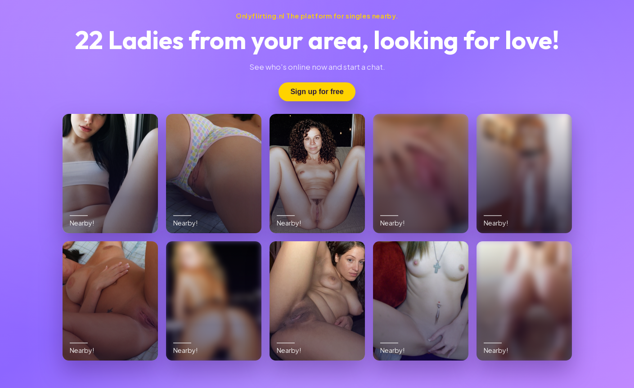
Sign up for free (316, 91)
